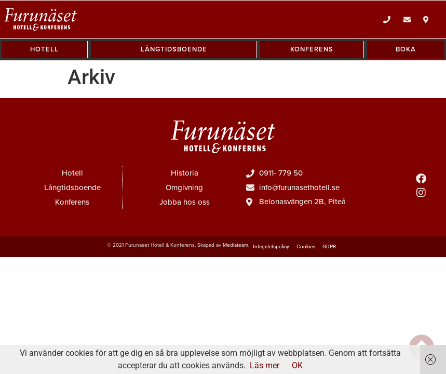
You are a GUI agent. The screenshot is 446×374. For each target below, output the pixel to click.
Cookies (305, 246)
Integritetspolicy (271, 246)
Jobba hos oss (184, 202)
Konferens (72, 202)
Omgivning (184, 187)
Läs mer (264, 365)
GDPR (329, 246)
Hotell (72, 173)
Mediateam (235, 245)
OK (297, 365)
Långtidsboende (72, 187)
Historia (184, 173)
